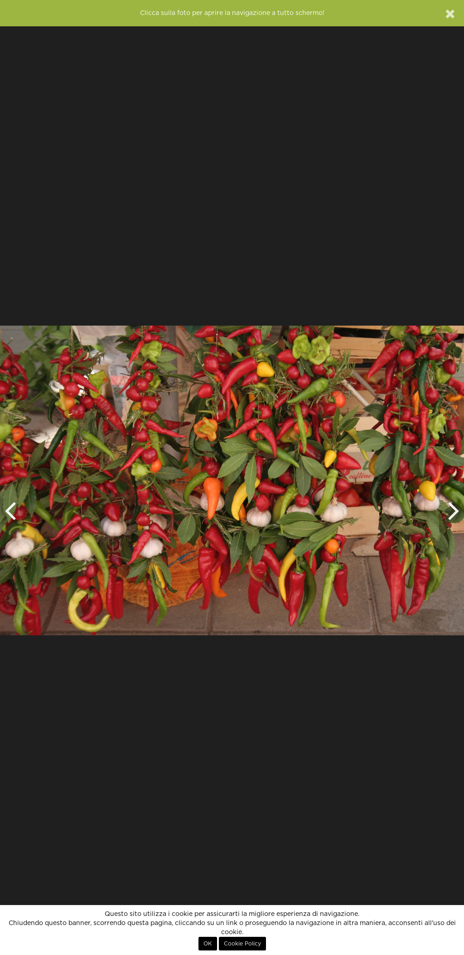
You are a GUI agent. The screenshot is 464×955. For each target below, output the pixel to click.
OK (207, 943)
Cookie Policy (242, 943)
